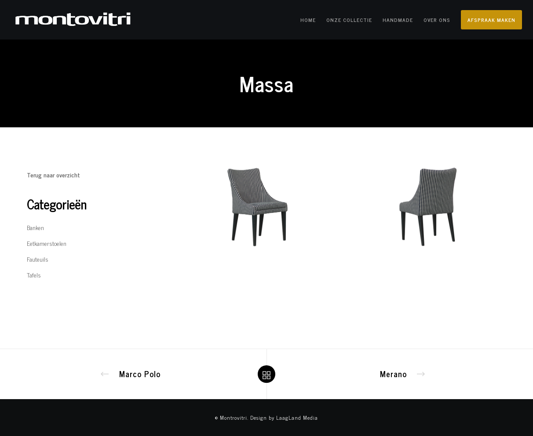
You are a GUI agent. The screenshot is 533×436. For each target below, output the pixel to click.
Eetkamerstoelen (46, 243)
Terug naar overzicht (53, 174)
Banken (35, 227)
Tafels (34, 275)
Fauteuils (37, 259)
